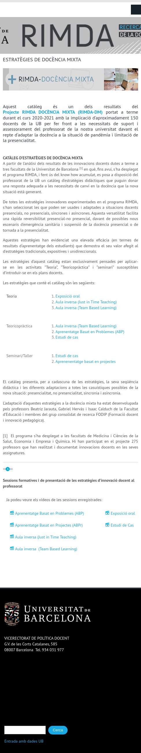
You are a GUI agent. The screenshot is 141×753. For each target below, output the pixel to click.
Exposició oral (67, 296)
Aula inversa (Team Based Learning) (85, 307)
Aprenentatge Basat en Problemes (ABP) (89, 331)
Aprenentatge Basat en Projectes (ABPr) (49, 525)
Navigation (136, 10)
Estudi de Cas (122, 525)
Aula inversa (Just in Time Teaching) (86, 301)
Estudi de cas (67, 337)
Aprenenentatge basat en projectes (86, 361)
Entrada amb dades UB (24, 741)
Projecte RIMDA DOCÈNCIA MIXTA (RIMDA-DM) (53, 112)
